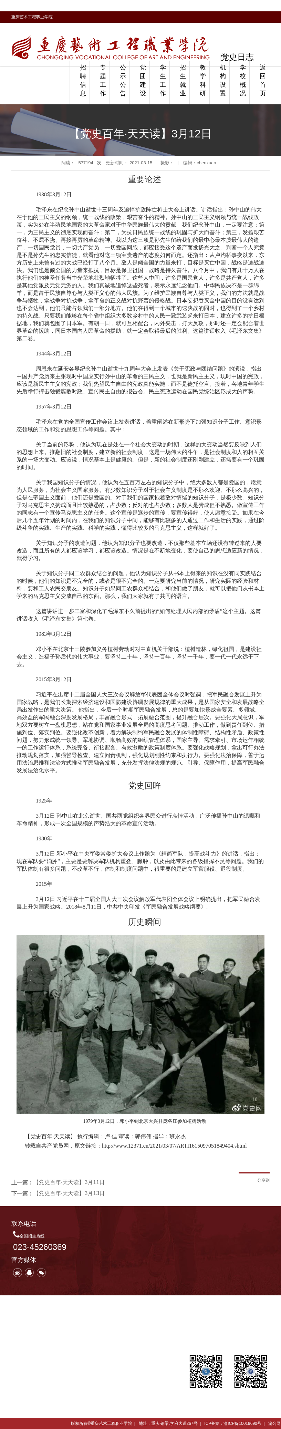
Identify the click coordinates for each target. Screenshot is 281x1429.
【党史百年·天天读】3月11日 (69, 1182)
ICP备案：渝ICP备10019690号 (232, 1423)
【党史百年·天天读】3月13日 (69, 1193)
